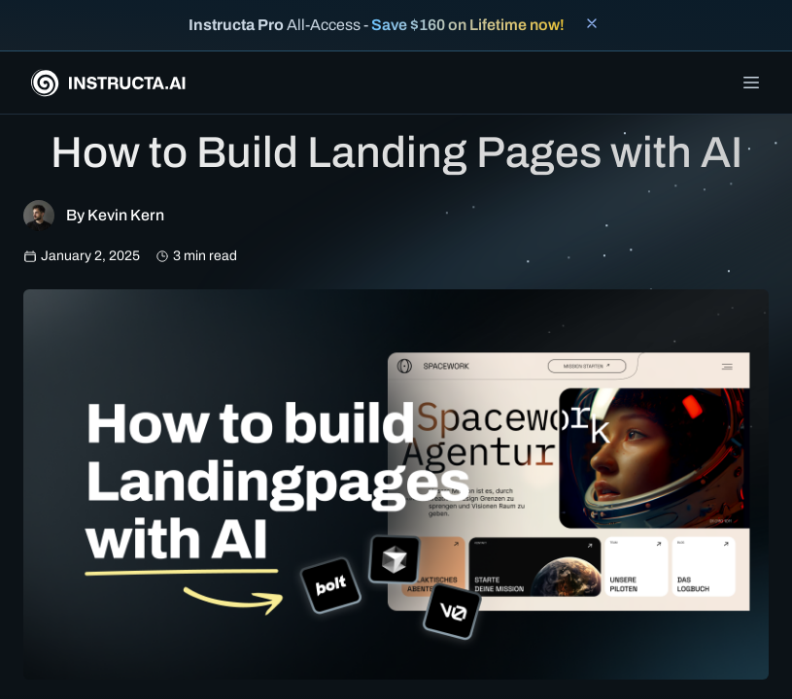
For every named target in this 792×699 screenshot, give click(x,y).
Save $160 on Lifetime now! (468, 25)
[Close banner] (591, 23)
